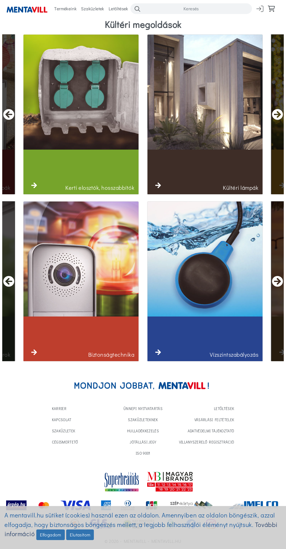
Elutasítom (80, 535)
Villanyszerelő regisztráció (206, 442)
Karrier (59, 408)
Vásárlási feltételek (214, 419)
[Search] (191, 8)
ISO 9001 (143, 453)
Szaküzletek (92, 8)
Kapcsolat (62, 419)
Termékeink (65, 8)
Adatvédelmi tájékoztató (211, 430)
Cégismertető (65, 442)
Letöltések (118, 8)
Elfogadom (50, 535)
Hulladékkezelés (143, 430)
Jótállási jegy (143, 442)
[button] (34, 185)
